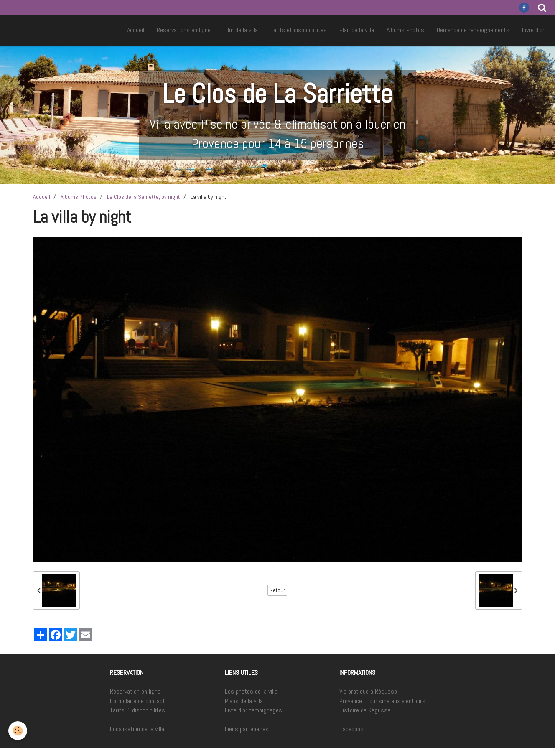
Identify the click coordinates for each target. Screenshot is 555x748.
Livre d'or (533, 29)
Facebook (351, 729)
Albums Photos (405, 29)
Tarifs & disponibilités (137, 710)
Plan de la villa (356, 29)
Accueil (135, 29)
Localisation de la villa (137, 729)
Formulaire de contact (137, 701)
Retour (277, 590)
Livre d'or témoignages (253, 710)
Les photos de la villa (251, 691)
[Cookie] (17, 730)
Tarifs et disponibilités (298, 29)
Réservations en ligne (184, 29)
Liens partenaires (247, 729)
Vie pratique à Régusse (368, 691)
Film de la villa (240, 29)
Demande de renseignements (473, 29)
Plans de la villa (244, 701)
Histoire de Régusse (364, 710)
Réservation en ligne (135, 691)
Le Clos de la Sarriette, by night (143, 197)
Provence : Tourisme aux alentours (382, 701)
